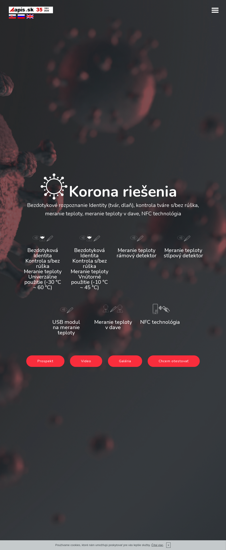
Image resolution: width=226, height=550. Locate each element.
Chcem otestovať (174, 361)
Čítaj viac (157, 545)
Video (86, 361)
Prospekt (45, 361)
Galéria (125, 361)
